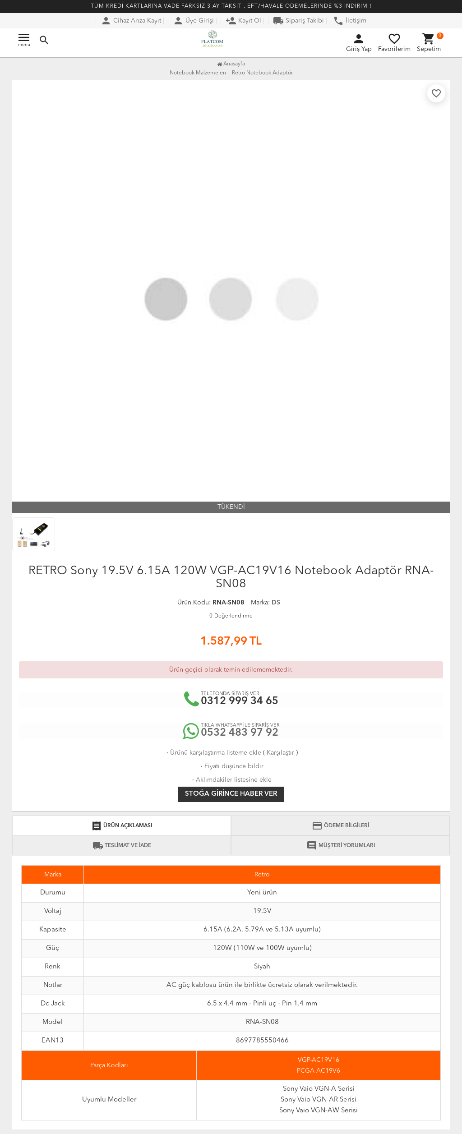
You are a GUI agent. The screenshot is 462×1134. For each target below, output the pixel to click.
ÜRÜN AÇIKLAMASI (121, 826)
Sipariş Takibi (298, 21)
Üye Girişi (193, 21)
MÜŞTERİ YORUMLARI (340, 846)
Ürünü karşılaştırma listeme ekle (213, 753)
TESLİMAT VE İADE (121, 846)
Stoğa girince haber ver (231, 794)
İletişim (349, 21)
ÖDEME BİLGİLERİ (340, 826)
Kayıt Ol (243, 21)
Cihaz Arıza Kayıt (131, 21)
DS (276, 602)
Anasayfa (231, 64)
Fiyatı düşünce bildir (231, 766)
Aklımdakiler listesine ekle (231, 780)
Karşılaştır (280, 753)
